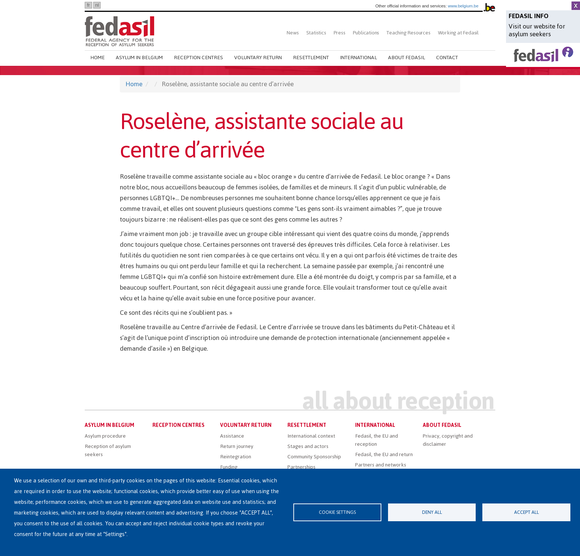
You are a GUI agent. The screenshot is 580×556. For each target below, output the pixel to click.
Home (97, 58)
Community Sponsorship (314, 457)
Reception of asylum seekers (108, 450)
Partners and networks (380, 465)
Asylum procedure (105, 436)
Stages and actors (307, 446)
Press (339, 33)
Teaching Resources (408, 33)
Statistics (316, 33)
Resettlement (311, 58)
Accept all (526, 512)
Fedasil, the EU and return (384, 454)
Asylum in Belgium (139, 58)
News (293, 33)
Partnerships (301, 467)
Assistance (232, 436)
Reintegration (235, 457)
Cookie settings (337, 512)
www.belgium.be (463, 6)
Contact (447, 58)
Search (488, 33)
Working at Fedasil (458, 33)
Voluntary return (258, 58)
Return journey (236, 446)
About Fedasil (406, 58)
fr (88, 5)
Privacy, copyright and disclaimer (448, 440)
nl (97, 5)
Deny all (432, 512)
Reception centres (198, 58)
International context (311, 436)
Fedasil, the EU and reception (376, 440)
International (358, 58)
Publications (366, 33)
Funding (228, 467)
